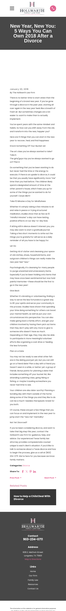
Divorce (26, 440)
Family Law (33, 554)
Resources (33, 559)
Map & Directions (33, 534)
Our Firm (33, 550)
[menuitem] (26, 599)
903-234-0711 (33, 514)
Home (33, 546)
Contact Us (33, 563)
